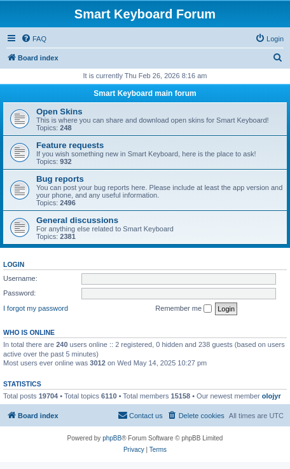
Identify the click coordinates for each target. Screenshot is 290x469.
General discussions (77, 220)
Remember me (183, 308)
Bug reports (60, 179)
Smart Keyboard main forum (144, 93)
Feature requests (70, 145)
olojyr (271, 396)
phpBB (111, 438)
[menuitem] (33, 38)
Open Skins (59, 111)
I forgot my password (35, 308)
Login (13, 264)
